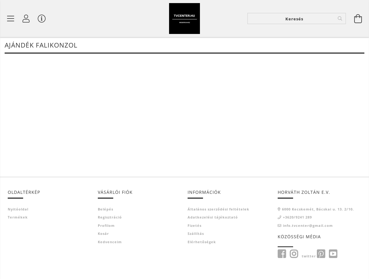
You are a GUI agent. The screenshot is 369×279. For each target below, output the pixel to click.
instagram (294, 254)
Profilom (106, 225)
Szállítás (196, 234)
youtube (333, 254)
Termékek (18, 217)
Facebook (282, 254)
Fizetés (194, 225)
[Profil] (26, 18)
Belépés (105, 209)
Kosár (103, 234)
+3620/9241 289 (297, 217)
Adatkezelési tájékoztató (213, 217)
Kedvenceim (110, 242)
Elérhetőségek (202, 242)
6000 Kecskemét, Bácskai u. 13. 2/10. (318, 209)
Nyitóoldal (18, 209)
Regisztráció (110, 217)
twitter (309, 256)
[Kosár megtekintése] (358, 18)
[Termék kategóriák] (11, 18)
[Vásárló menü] (41, 18)
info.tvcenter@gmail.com (308, 225)
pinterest (321, 254)
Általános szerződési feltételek (218, 209)
